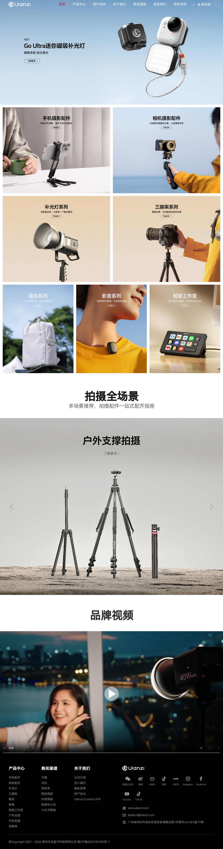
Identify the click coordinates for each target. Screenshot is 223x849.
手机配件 (14, 777)
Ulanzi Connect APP (87, 799)
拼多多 (45, 788)
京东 (44, 783)
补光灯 (13, 788)
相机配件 (14, 783)
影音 (11, 804)
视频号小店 (48, 804)
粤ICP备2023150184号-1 (93, 842)
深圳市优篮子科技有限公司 (59, 842)
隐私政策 (80, 788)
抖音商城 (47, 799)
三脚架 (13, 794)
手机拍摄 (14, 821)
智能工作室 (16, 810)
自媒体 (13, 826)
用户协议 (80, 794)
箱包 (11, 799)
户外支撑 (14, 815)
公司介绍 (80, 777)
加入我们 (80, 783)
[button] (11, 507)
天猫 (44, 777)
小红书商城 (48, 810)
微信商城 (47, 794)
